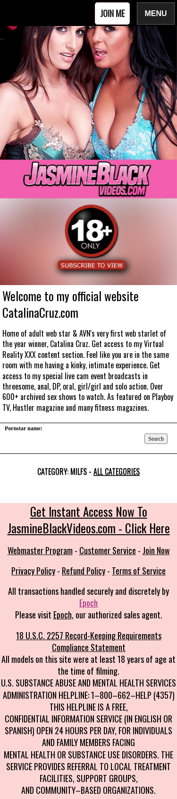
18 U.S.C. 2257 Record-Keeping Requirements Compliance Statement (88, 641)
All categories (116, 471)
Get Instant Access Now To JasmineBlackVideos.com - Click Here (89, 520)
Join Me (112, 13)
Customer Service (107, 550)
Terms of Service (139, 571)
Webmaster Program (40, 550)
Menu (156, 13)
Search (156, 438)
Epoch (88, 603)
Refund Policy (83, 571)
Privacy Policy (33, 571)
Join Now (156, 550)
